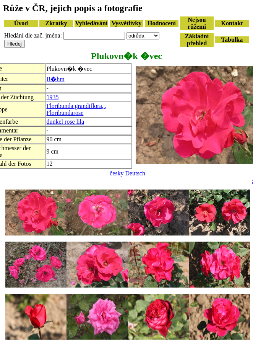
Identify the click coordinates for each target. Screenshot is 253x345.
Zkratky (56, 23)
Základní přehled (197, 39)
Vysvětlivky (127, 23)
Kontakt (232, 23)
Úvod (21, 23)
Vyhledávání (91, 23)
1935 (53, 97)
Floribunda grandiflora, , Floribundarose (77, 109)
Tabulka (232, 39)
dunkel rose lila (65, 121)
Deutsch (135, 173)
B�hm (56, 79)
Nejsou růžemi (197, 23)
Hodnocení (162, 23)
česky (116, 173)
